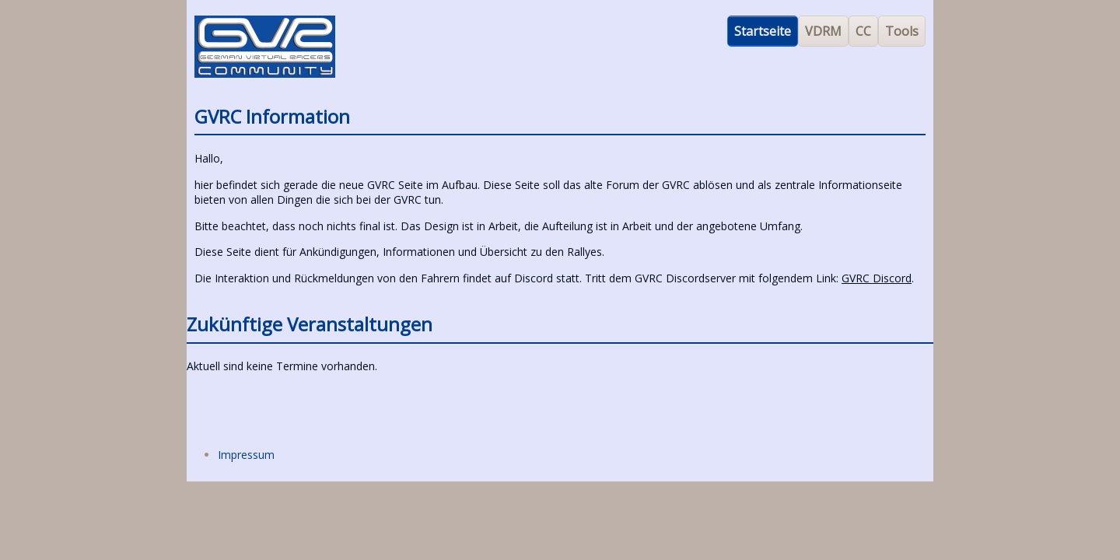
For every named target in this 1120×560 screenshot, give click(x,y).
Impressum (246, 454)
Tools (902, 31)
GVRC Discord (877, 278)
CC (863, 31)
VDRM (823, 31)
